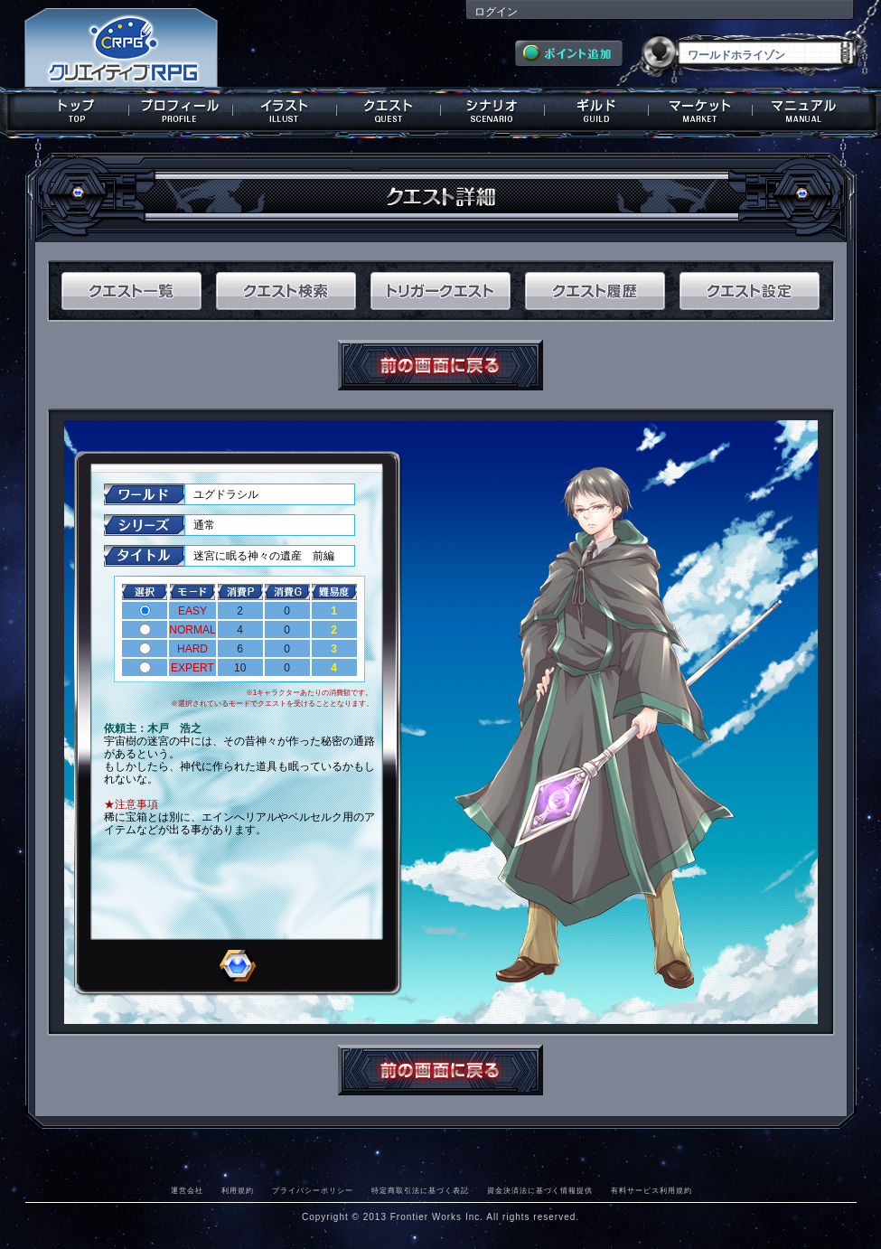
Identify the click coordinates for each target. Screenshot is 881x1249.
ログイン (496, 11)
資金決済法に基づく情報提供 (540, 1190)
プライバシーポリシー (312, 1190)
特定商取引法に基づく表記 (420, 1190)
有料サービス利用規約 (651, 1190)
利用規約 (237, 1190)
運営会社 (187, 1190)
